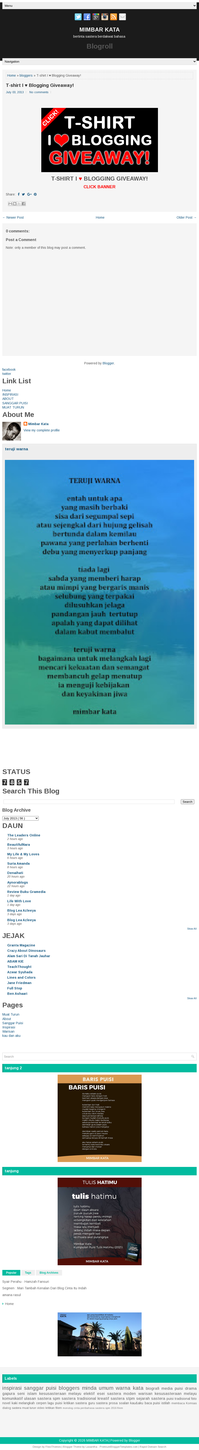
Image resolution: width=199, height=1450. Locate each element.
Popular (11, 1272)
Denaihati (15, 873)
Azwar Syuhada (19, 972)
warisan (145, 1393)
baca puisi (152, 1403)
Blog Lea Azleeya (21, 910)
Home (11, 75)
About (6, 1019)
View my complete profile (42, 430)
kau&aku (136, 1403)
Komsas (191, 1403)
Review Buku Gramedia (26, 892)
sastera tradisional (79, 1398)
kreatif (103, 1398)
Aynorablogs (17, 882)
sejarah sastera (150, 1398)
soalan (124, 1403)
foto (194, 1398)
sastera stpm (123, 1398)
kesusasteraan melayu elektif (67, 1393)
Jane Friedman (19, 983)
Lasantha (91, 1446)
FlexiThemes (53, 1446)
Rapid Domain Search (153, 1446)
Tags (28, 1272)
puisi (179, 1388)
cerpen (41, 1403)
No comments (39, 92)
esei (101, 1393)
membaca (178, 1403)
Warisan (8, 1031)
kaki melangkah (23, 1403)
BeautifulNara (18, 844)
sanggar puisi (40, 1388)
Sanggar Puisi (12, 1023)
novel (6, 1403)
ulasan (30, 1398)
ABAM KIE (15, 961)
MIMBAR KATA (99, 29)
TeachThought (19, 967)
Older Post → (187, 217)
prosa (113, 1403)
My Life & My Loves (23, 854)
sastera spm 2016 (105, 1408)
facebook (9, 369)
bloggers (26, 75)
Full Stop (14, 988)
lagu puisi (55, 1403)
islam (32, 1393)
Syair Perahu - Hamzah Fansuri (25, 1281)
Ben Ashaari (17, 993)
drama (191, 1388)
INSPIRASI (10, 394)
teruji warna (16, 449)
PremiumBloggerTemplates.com (119, 1446)
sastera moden (121, 1393)
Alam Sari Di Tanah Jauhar (28, 956)
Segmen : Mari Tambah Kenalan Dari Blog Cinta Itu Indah (44, 1288)
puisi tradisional (178, 1398)
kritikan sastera (75, 1403)
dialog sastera (11, 1408)
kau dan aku (11, 1036)
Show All (192, 928)
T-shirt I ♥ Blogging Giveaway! (40, 85)
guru (91, 1403)
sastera (102, 1403)
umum (106, 1388)
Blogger (108, 363)
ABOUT (8, 399)
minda (89, 1388)
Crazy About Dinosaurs (26, 950)
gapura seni (13, 1393)
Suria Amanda (18, 863)
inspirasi (12, 1388)
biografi (152, 1388)
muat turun (29, 1408)
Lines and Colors (21, 977)
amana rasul (11, 1295)
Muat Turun (10, 1014)
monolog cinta (71, 1408)
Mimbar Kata (38, 424)
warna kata (129, 1388)
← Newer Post (13, 217)
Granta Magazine (21, 945)
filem (120, 1408)
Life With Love (19, 901)
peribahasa (87, 1408)
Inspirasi (8, 1027)
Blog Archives (49, 1272)
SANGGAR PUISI (15, 403)
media (167, 1388)
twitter (6, 374)
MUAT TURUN (13, 407)
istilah (165, 1403)
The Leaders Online (23, 835)
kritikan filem (53, 1408)
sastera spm (48, 1398)
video (41, 1408)
